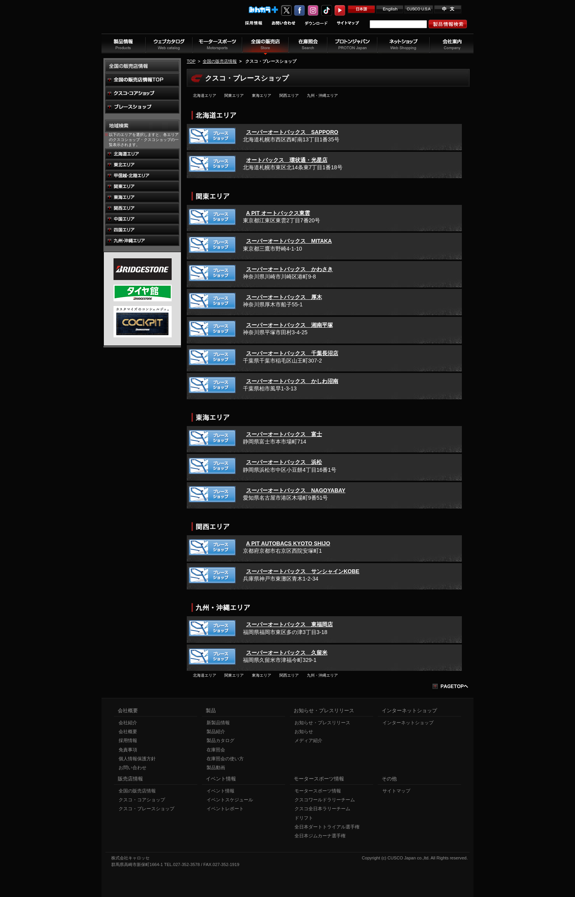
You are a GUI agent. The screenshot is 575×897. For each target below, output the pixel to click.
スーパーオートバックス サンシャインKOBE (302, 571)
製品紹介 (216, 731)
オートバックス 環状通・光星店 (286, 160)
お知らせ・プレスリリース (322, 722)
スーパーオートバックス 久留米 (286, 653)
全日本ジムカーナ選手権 (320, 836)
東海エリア (261, 95)
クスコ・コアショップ (142, 799)
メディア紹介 (308, 740)
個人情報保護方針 (137, 758)
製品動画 (216, 767)
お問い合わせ (132, 767)
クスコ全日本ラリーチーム (322, 808)
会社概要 (128, 731)
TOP (191, 61)
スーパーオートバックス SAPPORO (292, 132)
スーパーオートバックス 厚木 (284, 297)
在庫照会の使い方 (225, 758)
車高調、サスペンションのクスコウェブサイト (152, 21)
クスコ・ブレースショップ (146, 808)
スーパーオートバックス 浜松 (284, 462)
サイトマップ (396, 791)
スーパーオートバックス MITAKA (289, 241)
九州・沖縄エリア (322, 95)
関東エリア (234, 95)
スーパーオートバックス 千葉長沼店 (292, 353)
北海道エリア (204, 95)
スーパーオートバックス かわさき (289, 269)
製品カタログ (220, 740)
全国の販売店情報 (220, 61)
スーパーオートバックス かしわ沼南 (292, 381)
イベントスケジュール (230, 799)
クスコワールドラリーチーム (324, 799)
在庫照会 (216, 750)
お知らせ (303, 731)
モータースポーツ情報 (317, 791)
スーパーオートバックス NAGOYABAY (295, 490)
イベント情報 (220, 791)
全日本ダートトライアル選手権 (327, 827)
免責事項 (128, 750)
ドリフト (303, 818)
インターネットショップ (408, 722)
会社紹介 (128, 722)
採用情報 (128, 740)
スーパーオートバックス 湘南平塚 (289, 325)
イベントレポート (225, 808)
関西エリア (289, 95)
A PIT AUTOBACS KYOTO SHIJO (288, 543)
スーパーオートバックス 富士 (284, 434)
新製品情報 (218, 722)
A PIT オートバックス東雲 (278, 213)
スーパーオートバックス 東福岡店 (289, 624)
